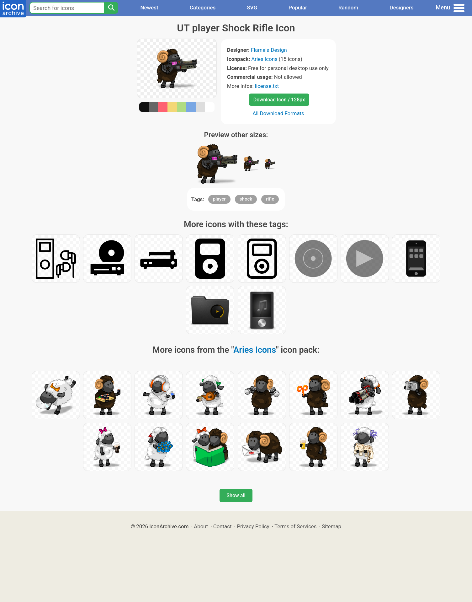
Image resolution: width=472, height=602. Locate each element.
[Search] (111, 8)
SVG (252, 7)
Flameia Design (269, 50)
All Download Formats (278, 113)
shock (246, 199)
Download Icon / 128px (279, 100)
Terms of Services (295, 526)
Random (348, 7)
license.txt (267, 86)
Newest (149, 7)
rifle (270, 199)
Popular (298, 7)
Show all (235, 495)
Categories (203, 7)
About (201, 526)
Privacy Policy (253, 526)
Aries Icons (264, 59)
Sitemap (331, 526)
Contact (222, 526)
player (219, 199)
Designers (401, 7)
